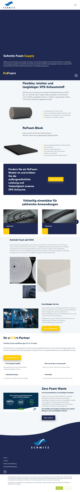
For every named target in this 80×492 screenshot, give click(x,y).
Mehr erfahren (48, 418)
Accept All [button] (59, 488)
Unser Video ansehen (50, 328)
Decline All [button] (67, 488)
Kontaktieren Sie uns (12, 358)
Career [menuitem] (5, 458)
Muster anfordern (55, 179)
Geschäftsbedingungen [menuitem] (10, 467)
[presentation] (76, 221)
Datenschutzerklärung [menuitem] (10, 464)
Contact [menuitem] (5, 461)
